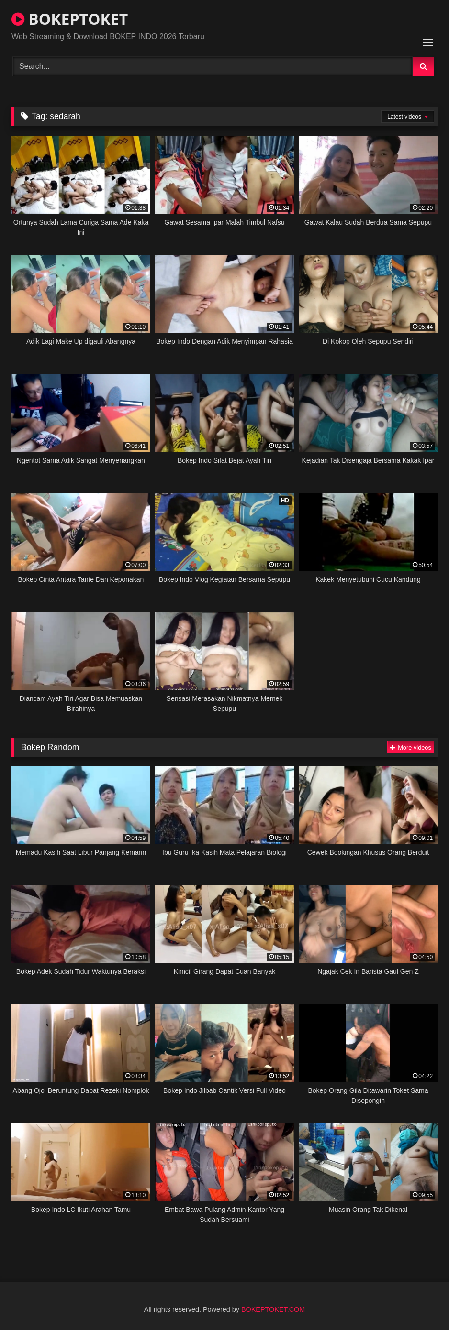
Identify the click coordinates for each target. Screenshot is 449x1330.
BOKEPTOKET (69, 19)
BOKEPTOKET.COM (273, 1309)
